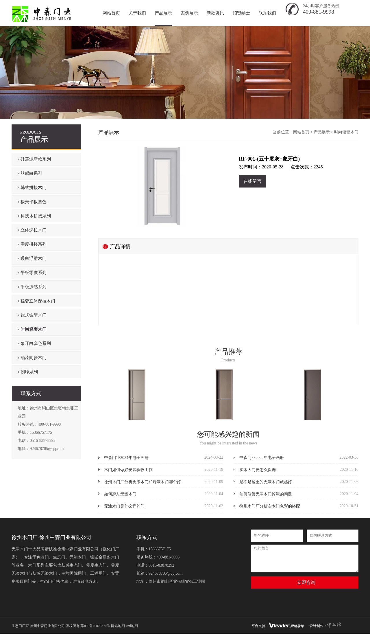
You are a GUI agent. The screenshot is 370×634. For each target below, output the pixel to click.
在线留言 (252, 181)
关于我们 (137, 13)
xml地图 (132, 626)
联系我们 (267, 13)
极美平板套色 (34, 201)
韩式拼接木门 (34, 187)
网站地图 (118, 626)
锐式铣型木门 (34, 315)
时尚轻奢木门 (34, 329)
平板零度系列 (34, 272)
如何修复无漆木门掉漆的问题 (265, 494)
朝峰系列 (29, 372)
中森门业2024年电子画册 (126, 457)
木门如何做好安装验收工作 (128, 470)
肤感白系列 (31, 173)
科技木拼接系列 (36, 216)
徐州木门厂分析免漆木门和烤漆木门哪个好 (142, 482)
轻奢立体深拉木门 (38, 301)
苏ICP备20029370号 (95, 626)
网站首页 (301, 132)
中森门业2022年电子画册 (261, 457)
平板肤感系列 (34, 286)
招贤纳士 (241, 13)
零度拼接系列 (34, 244)
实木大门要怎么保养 (257, 470)
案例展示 (189, 13)
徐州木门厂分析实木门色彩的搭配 (269, 506)
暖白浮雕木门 (34, 258)
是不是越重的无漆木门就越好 (265, 482)
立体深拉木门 (34, 230)
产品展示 (163, 13)
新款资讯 (215, 13)
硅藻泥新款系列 (36, 159)
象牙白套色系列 (36, 343)
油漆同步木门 (34, 357)
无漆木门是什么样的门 (124, 506)
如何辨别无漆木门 (120, 494)
